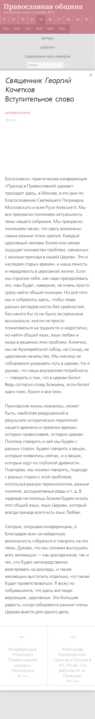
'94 (32, 19)
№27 (28, 29)
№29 (50, 29)
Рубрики (47, 47)
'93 (23, 19)
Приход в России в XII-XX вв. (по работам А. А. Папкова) (72, 663)
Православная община (43, 6)
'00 (87, 19)
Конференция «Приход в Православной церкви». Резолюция (22, 660)
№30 (61, 29)
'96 (50, 19)
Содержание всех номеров (47, 56)
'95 (41, 19)
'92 (14, 19)
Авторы (47, 38)
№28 (39, 29)
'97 (59, 19)
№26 (17, 29)
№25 (5, 29)
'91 (5, 19)
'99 (77, 19)
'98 (68, 19)
